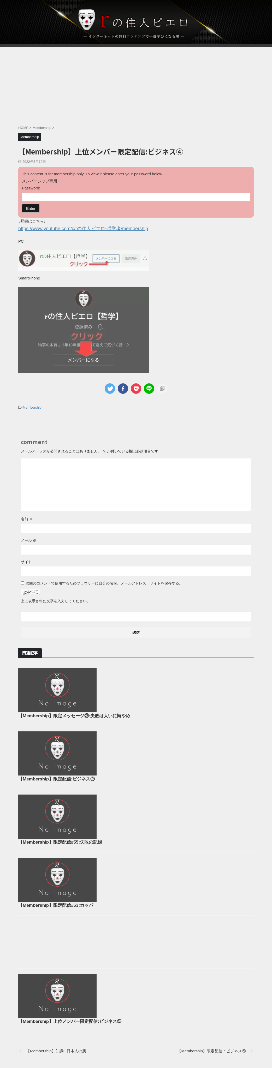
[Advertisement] (136, 83)
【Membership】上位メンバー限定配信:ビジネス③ (149, 942)
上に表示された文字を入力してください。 (55, 599)
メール (29, 539)
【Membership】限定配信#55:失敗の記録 (139, 780)
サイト (26, 560)
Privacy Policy (133, 1040)
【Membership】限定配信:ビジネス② (136, 725)
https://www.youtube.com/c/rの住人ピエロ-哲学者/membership (72, 228)
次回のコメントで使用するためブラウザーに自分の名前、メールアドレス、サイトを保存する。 (104, 582)
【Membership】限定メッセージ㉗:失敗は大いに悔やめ (153, 670)
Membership (32, 406)
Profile (112, 1040)
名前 (27, 517)
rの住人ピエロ (136, 1051)
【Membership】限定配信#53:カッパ (135, 834)
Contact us (156, 1040)
